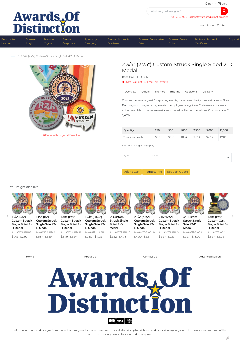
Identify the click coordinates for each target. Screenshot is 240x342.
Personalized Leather (9, 41)
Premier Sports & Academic (118, 41)
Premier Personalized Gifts (152, 41)
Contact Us (150, 256)
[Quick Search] (183, 11)
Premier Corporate (68, 41)
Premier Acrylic (31, 41)
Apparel (234, 39)
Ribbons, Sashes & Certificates (206, 41)
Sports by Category (91, 41)
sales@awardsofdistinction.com (209, 17)
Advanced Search (210, 256)
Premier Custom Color (179, 41)
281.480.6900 (179, 17)
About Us (90, 256)
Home (200, 25)
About (211, 25)
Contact (222, 25)
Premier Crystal (49, 41)
